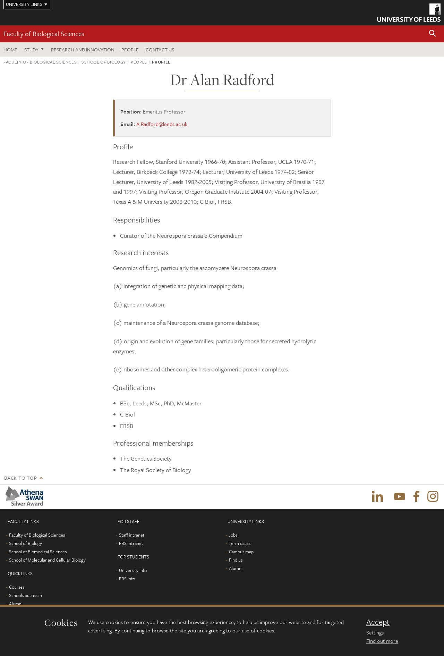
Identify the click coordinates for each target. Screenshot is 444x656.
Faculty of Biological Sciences (43, 33)
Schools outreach (25, 595)
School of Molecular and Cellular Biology (47, 559)
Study (31, 49)
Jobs (233, 534)
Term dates (239, 543)
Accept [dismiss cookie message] (378, 622)
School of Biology (104, 62)
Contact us (160, 49)
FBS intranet (131, 543)
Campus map (241, 551)
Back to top (20, 477)
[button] (433, 34)
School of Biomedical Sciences (38, 551)
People (130, 49)
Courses (16, 586)
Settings (375, 632)
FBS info (127, 578)
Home (10, 49)
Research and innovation (82, 49)
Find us (235, 559)
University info (133, 570)
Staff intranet (132, 534)
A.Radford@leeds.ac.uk (161, 124)
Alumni (16, 603)
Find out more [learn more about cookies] (382, 641)
